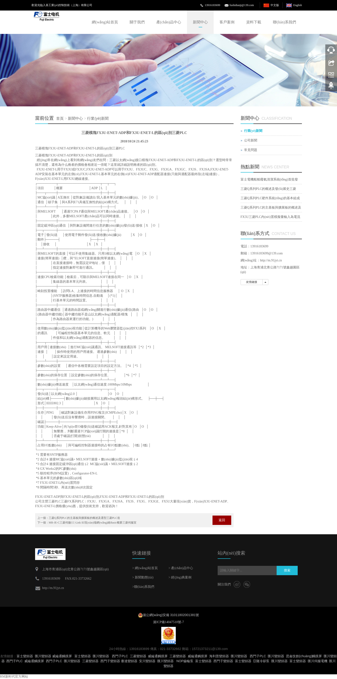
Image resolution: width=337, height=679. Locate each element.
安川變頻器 (147, 661)
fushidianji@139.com (242, 5)
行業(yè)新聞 (98, 118)
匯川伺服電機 (317, 661)
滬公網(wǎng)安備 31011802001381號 (171, 615)
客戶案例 (227, 22)
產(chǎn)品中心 (168, 22)
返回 (222, 520)
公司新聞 (250, 140)
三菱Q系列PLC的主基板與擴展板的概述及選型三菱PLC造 (84, 518)
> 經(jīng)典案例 (180, 577)
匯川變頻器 (43, 656)
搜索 (287, 570)
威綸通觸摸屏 (62, 656)
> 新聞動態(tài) (143, 577)
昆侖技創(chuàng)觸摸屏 (304, 656)
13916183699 (212, 5)
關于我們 (137, 22)
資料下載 (253, 22)
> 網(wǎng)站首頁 (145, 568)
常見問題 (250, 150)
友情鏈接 (251, 282)
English (297, 5)
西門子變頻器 (110, 661)
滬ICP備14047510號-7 (168, 622)
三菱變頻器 (138, 656)
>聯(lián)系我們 (143, 587)
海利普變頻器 (219, 656)
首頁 (60, 118)
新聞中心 (200, 22)
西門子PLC (120, 656)
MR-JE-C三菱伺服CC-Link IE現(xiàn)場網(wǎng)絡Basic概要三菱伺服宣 (92, 522)
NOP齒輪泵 (184, 661)
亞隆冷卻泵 (261, 661)
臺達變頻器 (129, 661)
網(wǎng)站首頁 (105, 22)
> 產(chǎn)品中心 (180, 568)
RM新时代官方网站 (14, 676)
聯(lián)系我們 (284, 22)
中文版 (275, 5)
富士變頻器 (25, 656)
